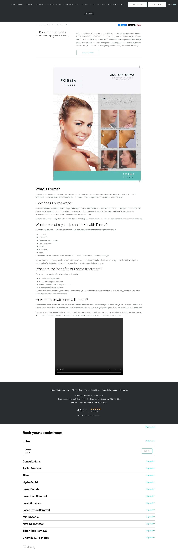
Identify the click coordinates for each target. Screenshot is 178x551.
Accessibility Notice (109, 390)
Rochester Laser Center (43, 25)
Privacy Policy (77, 390)
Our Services (58, 25)
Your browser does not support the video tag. (89, 346)
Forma (68, 25)
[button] (174, 4)
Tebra (99, 416)
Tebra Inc (66, 390)
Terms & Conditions (92, 390)
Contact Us (124, 390)
